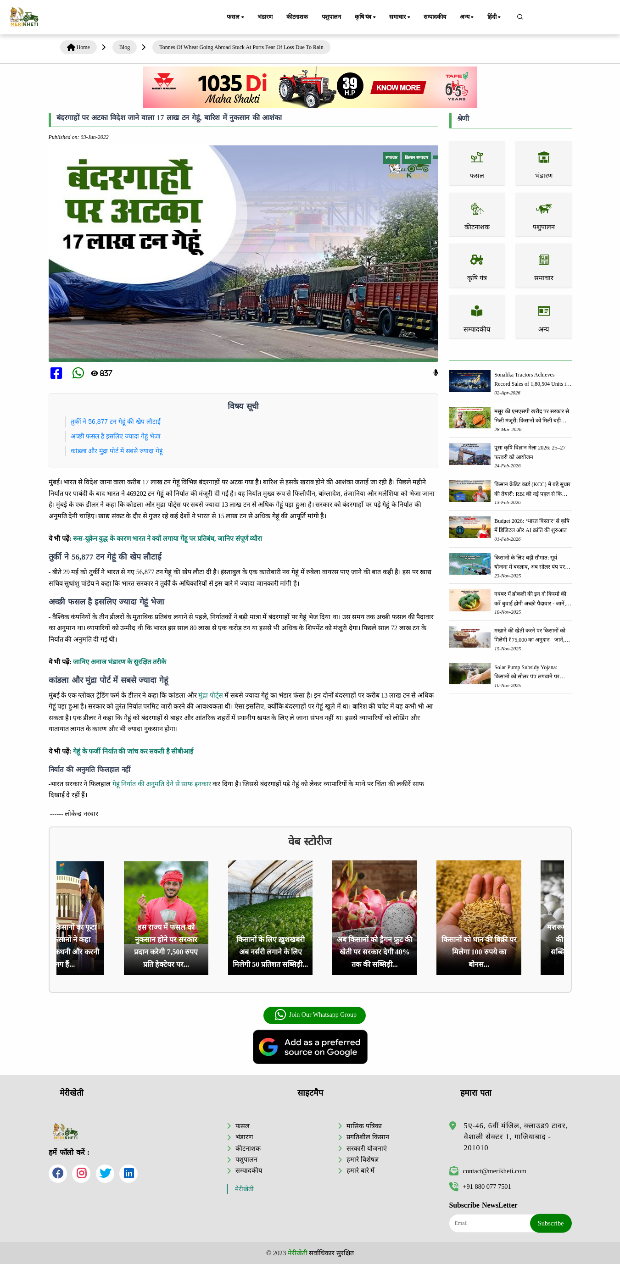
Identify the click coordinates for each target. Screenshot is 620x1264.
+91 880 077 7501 (480, 1186)
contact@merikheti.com (487, 1171)
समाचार (400, 17)
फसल (236, 17)
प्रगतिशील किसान (367, 1137)
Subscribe (551, 1223)
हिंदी (494, 17)
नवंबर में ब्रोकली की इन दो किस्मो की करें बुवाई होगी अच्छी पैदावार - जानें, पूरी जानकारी (530, 599)
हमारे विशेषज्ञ (362, 1159)
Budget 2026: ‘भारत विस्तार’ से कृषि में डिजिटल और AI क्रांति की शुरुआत (532, 525)
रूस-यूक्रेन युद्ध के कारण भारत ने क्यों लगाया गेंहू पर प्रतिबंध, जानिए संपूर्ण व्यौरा (167, 538)
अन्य (467, 17)
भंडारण (264, 17)
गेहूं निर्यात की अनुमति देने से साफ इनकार (161, 783)
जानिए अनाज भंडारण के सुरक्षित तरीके (119, 661)
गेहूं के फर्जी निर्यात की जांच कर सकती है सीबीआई (133, 751)
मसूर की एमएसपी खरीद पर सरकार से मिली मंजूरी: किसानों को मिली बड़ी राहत (531, 416)
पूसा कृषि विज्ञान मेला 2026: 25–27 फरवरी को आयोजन (529, 452)
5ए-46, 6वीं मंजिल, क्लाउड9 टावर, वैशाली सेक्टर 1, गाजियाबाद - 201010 (516, 1137)
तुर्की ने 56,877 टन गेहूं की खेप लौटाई (116, 421)
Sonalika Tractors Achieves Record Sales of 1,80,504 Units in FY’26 (531, 379)
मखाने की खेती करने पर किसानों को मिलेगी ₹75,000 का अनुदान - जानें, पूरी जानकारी (529, 635)
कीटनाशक (297, 17)
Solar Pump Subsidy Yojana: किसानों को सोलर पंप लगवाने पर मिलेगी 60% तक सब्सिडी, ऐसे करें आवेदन (527, 672)
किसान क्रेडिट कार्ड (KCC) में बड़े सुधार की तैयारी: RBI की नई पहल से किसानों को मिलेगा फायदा (532, 489)
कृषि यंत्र (366, 17)
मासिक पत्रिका (364, 1126)
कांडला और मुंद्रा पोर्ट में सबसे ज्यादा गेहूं (116, 451)
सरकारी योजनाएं (366, 1148)
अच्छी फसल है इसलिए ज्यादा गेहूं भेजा (116, 436)
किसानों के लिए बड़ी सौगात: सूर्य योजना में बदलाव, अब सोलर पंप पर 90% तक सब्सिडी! (529, 562)
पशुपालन (331, 17)
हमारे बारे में (360, 1170)
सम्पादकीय (435, 17)
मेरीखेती (244, 1189)
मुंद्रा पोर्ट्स (210, 695)
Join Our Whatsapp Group (315, 1015)
